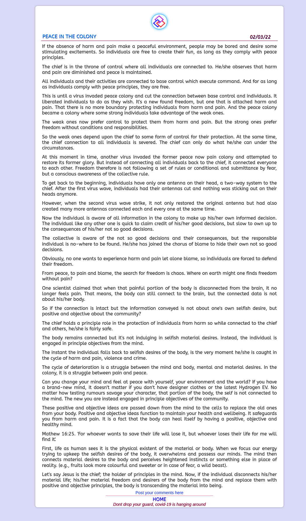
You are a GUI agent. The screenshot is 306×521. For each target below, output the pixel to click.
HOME (159, 499)
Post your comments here (159, 492)
